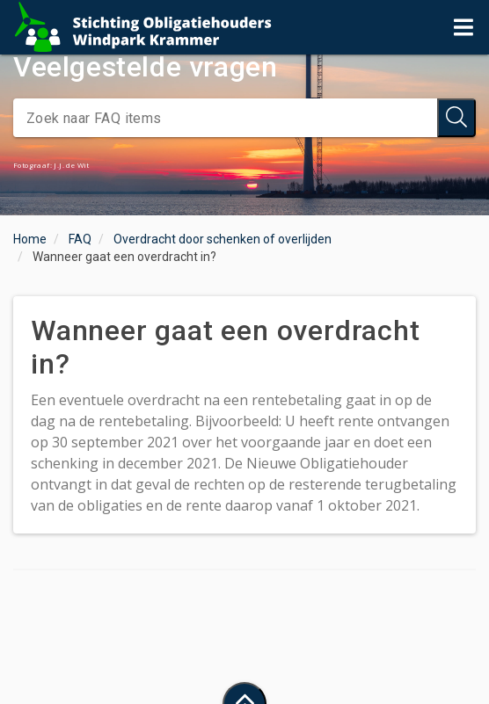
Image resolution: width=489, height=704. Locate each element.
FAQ (80, 239)
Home (30, 239)
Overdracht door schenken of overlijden (222, 239)
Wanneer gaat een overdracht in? (124, 257)
